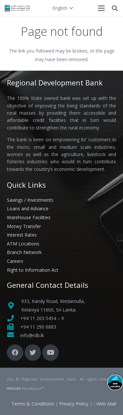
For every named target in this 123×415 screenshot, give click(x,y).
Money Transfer (24, 226)
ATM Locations (23, 244)
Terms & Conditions (32, 404)
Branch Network (24, 252)
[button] (62, 8)
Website (14, 388)
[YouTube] (50, 352)
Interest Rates (22, 235)
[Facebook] (15, 352)
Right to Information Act (32, 270)
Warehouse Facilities (29, 217)
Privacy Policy (73, 404)
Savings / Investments (30, 200)
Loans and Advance (28, 208)
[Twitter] (33, 352)
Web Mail (106, 404)
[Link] (18, 8)
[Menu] (101, 8)
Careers (15, 261)
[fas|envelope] (13, 335)
